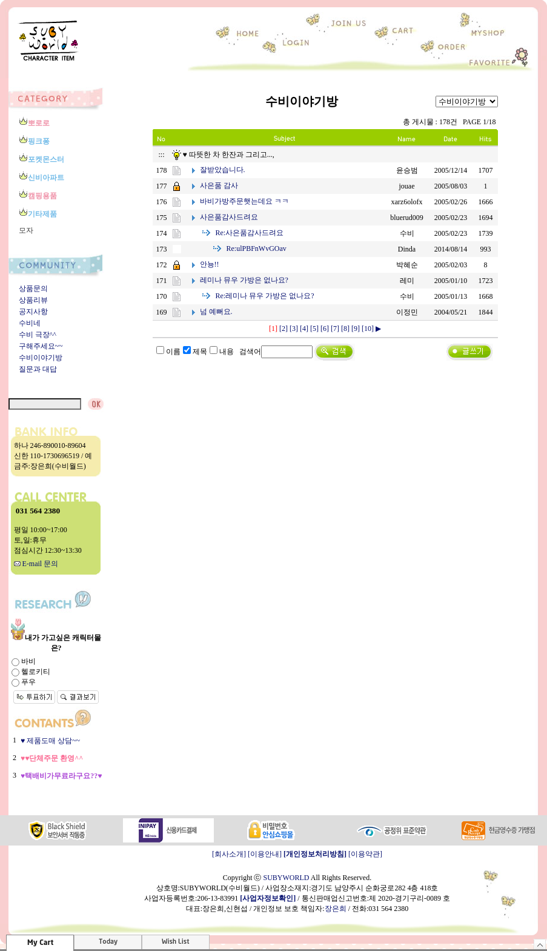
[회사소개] (229, 854)
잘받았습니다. (222, 169)
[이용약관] (365, 854)
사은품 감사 (219, 185)
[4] (304, 328)
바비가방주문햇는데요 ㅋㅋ (244, 201)
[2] (283, 328)
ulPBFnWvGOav (257, 248)
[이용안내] (265, 854)
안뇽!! (209, 264)
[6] (324, 328)
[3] (294, 328)
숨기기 (540, 944)
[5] (314, 328)
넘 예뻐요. (216, 311)
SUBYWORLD (286, 877)
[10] (368, 328)
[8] (345, 328)
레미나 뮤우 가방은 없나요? (244, 280)
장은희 (335, 908)
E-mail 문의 (36, 563)
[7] (335, 328)
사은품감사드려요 (229, 217)
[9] (355, 328)
